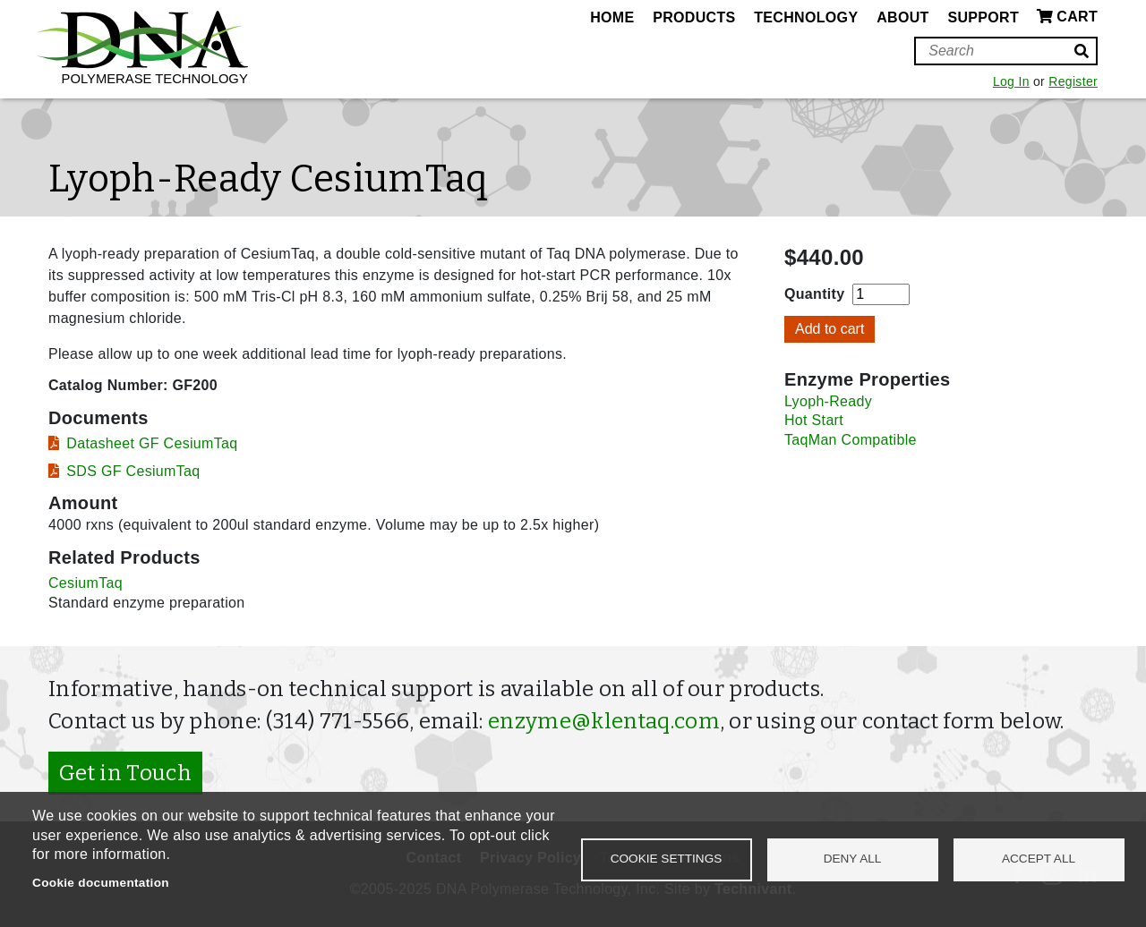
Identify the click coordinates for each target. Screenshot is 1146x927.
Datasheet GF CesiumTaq (151, 443)
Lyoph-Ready (828, 401)
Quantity (814, 294)
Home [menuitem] (612, 17)
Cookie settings (667, 858)
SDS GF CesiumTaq (133, 471)
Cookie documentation (100, 882)
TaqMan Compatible (850, 439)
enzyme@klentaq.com (604, 721)
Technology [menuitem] (806, 17)
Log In (1011, 81)
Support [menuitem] (983, 17)
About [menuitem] (902, 17)
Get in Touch (125, 773)
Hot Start (813, 420)
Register (1073, 81)
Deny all (853, 858)
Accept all (1038, 858)
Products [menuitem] (694, 17)
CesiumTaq (85, 583)
